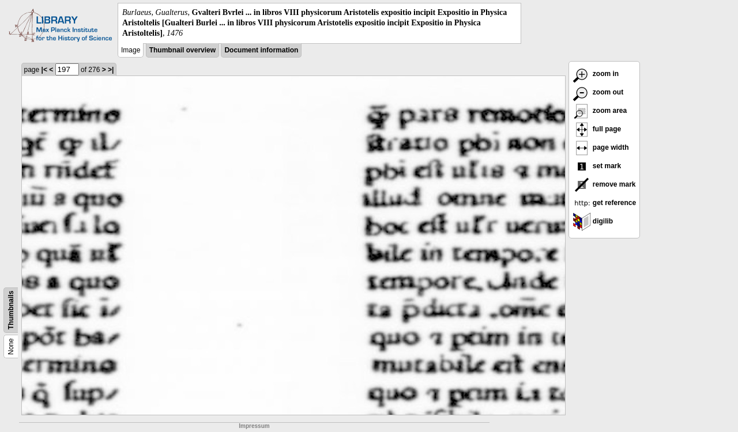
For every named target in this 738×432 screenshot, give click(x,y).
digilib (593, 221)
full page (597, 129)
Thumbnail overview (182, 50)
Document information (261, 50)
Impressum (254, 426)
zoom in (596, 74)
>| (111, 70)
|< (44, 70)
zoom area (600, 111)
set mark (597, 166)
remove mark (604, 184)
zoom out (598, 92)
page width (601, 147)
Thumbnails (11, 309)
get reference (605, 203)
